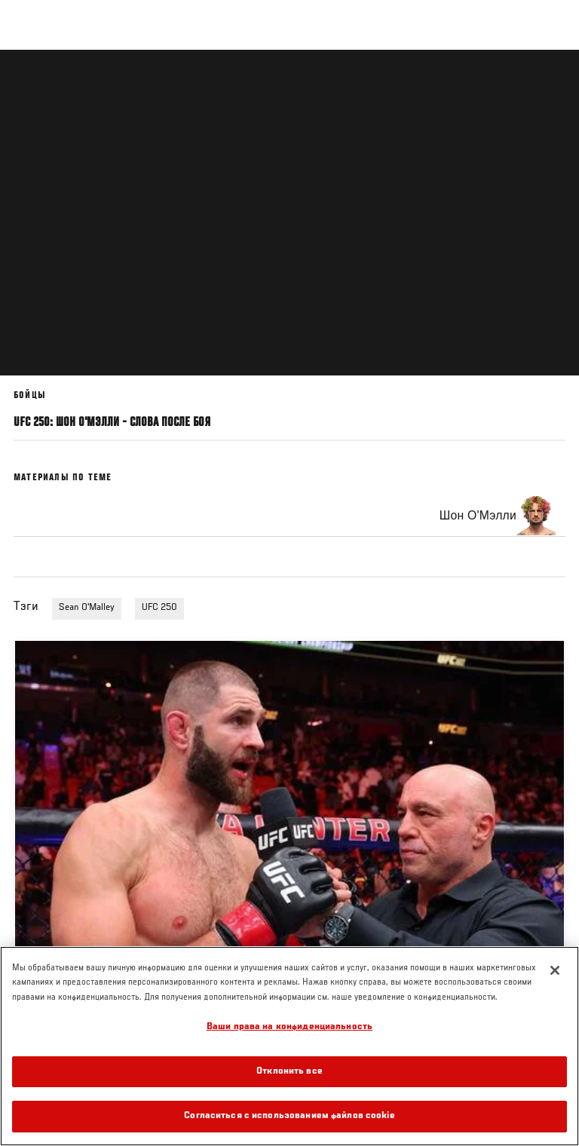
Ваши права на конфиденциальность (289, 1027)
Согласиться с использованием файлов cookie (289, 1116)
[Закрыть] (554, 970)
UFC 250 (159, 607)
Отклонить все (289, 1072)
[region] (289, 1046)
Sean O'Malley (87, 607)
